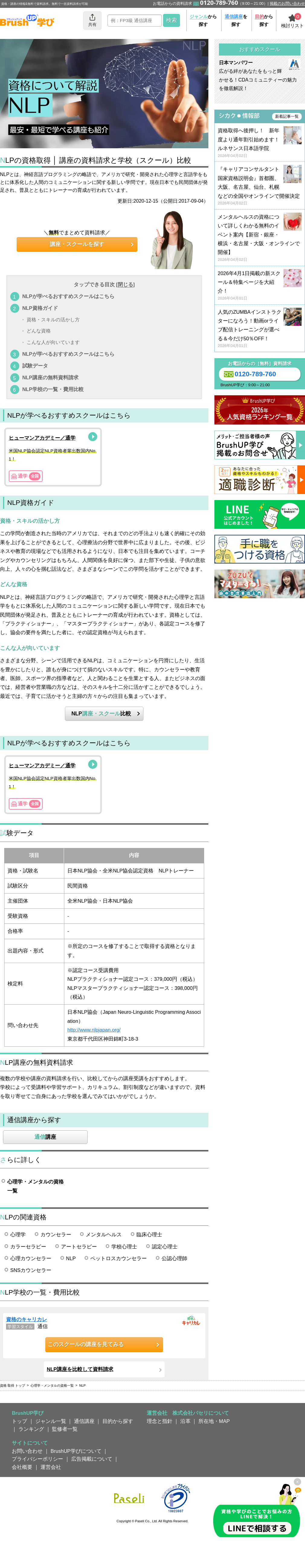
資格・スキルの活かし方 (53, 320)
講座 (45, 1137)
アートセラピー (79, 1246)
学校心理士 (124, 1246)
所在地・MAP (214, 1421)
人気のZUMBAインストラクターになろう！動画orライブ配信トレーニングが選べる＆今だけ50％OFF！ (260, 329)
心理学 (18, 1234)
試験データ (35, 365)
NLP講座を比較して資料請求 (80, 1369)
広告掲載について (91, 1459)
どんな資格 (39, 331)
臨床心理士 (149, 1234)
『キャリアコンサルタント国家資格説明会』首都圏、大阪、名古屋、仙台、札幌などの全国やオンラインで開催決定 (260, 186)
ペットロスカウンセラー (118, 1258)
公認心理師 (174, 1258)
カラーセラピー (28, 1246)
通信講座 (84, 1421)
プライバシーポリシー (37, 1459)
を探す (236, 20)
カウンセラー (55, 1234)
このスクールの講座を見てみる (86, 1344)
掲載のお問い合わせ (287, 3)
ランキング (31, 1429)
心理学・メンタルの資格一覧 (35, 1186)
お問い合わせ (27, 1451)
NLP (71, 1258)
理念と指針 (159, 1421)
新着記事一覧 (287, 116)
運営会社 (50, 1467)
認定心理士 (165, 1246)
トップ (19, 1421)
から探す (203, 20)
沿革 (185, 1421)
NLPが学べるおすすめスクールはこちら (68, 296)
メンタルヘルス (104, 1234)
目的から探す (117, 1421)
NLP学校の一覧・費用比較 (53, 389)
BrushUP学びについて (76, 1451)
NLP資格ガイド (40, 308)
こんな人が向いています (53, 342)
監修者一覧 (65, 1429)
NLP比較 (101, 714)
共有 (92, 20)
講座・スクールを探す (77, 244)
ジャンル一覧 (50, 1421)
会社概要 (22, 1467)
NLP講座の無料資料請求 (50, 377)
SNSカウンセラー (30, 1270)
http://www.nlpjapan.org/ (93, 1029)
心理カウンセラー (30, 1258)
